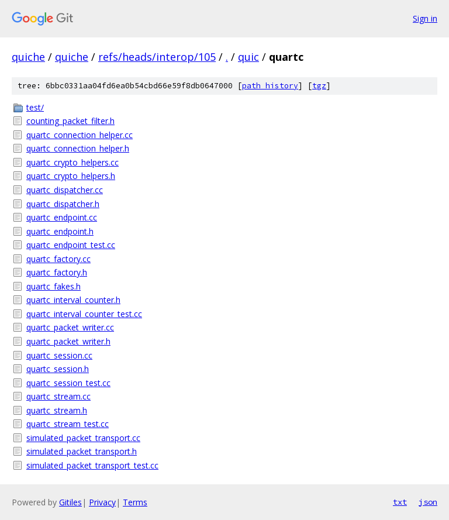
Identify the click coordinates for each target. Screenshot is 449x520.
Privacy (102, 502)
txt (400, 502)
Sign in (425, 18)
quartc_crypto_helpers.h (70, 175)
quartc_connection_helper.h (77, 148)
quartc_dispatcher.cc (64, 189)
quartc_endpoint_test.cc (70, 244)
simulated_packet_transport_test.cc (92, 465)
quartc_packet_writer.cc (70, 327)
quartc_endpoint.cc (61, 217)
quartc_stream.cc (58, 396)
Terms (135, 502)
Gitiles (70, 502)
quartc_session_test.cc (68, 382)
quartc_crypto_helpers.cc (72, 162)
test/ (35, 107)
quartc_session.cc (59, 355)
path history (270, 86)
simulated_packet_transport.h (81, 451)
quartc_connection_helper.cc (79, 134)
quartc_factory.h (56, 272)
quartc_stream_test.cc (67, 423)
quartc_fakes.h (53, 286)
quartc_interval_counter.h (73, 299)
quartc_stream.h (56, 410)
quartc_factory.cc (58, 258)
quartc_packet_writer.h (68, 341)
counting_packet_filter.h (70, 120)
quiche (28, 57)
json (428, 502)
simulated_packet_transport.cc (83, 437)
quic (248, 57)
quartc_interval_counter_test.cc (84, 313)
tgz (319, 86)
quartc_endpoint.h (60, 231)
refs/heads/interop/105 (157, 57)
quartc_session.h (57, 368)
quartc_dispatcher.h (62, 203)
